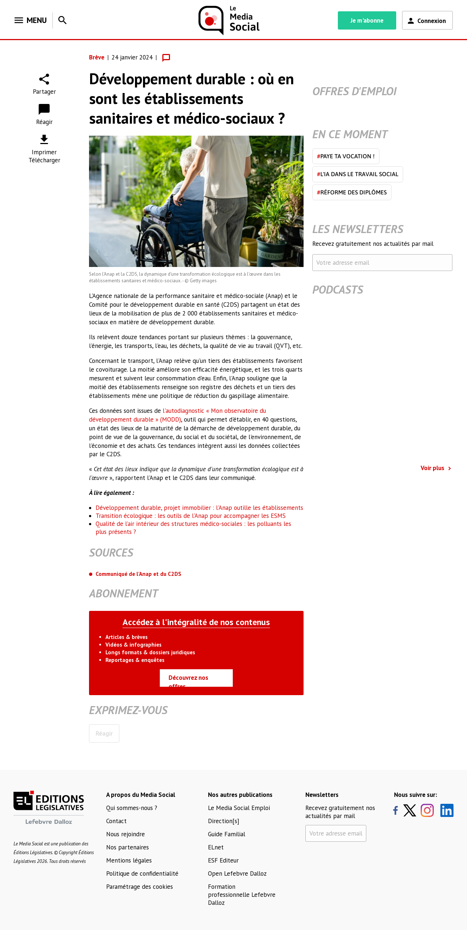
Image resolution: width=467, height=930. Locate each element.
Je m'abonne (367, 20)
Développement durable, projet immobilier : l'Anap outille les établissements (199, 508)
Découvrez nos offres (188, 680)
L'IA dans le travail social (357, 174)
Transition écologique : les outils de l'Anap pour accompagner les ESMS (191, 516)
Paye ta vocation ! (346, 156)
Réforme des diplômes (352, 192)
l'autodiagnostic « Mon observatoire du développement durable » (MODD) (177, 415)
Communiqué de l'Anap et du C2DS (138, 573)
